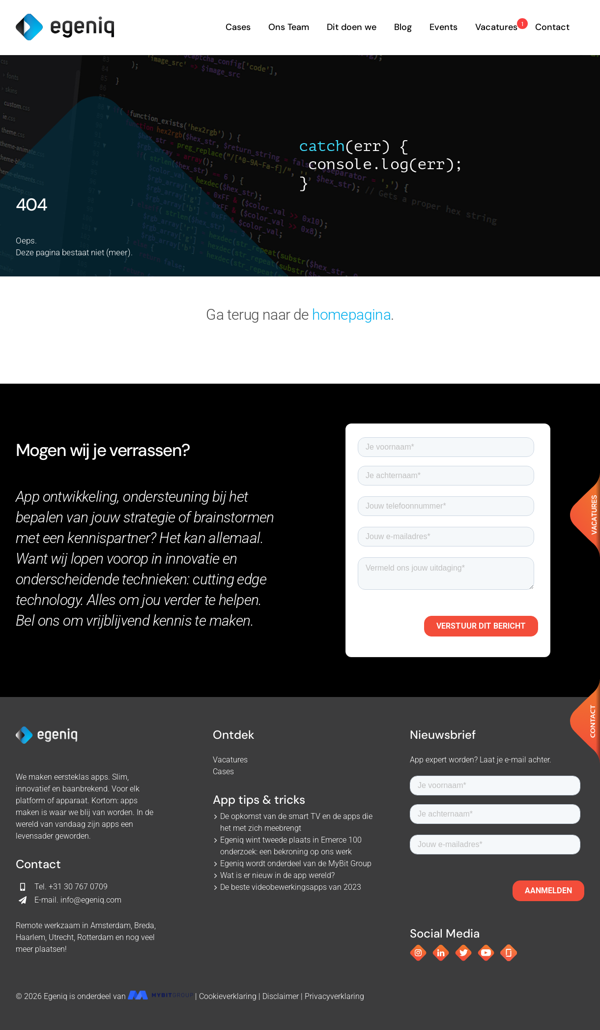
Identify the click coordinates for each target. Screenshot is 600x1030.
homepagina (351, 314)
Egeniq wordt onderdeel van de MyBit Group (295, 863)
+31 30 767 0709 (78, 886)
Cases (223, 771)
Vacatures (230, 759)
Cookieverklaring (228, 996)
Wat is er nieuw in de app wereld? (277, 875)
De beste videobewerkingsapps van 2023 (290, 887)
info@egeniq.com (90, 900)
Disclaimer (280, 996)
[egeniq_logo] (65, 17)
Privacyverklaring (334, 996)
